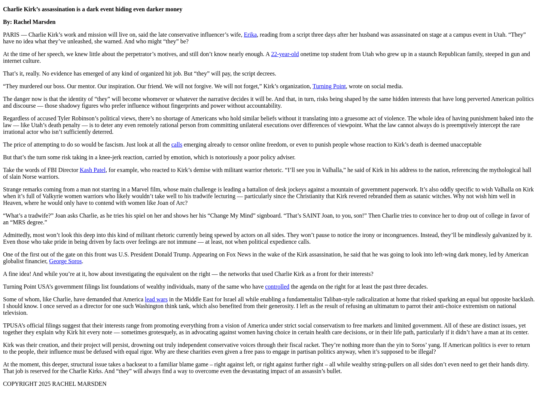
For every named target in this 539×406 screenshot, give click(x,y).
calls (176, 144)
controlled (277, 286)
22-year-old (285, 54)
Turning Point (329, 86)
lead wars (156, 299)
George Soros (65, 261)
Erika (250, 34)
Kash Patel (93, 170)
